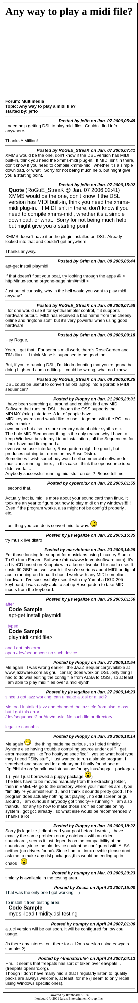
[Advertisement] (31, 59)
